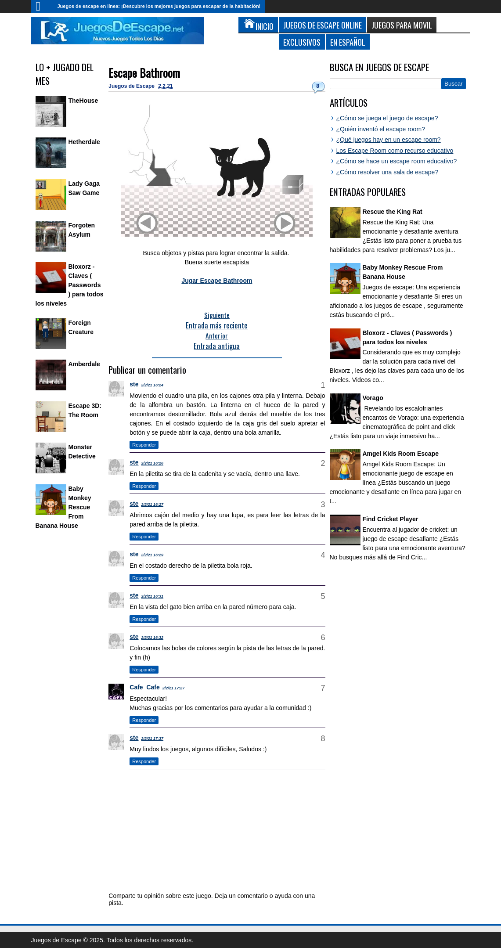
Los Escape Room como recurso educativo (395, 150)
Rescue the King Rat (392, 211)
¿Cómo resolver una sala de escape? (387, 172)
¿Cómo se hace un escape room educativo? (396, 161)
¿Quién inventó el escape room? (380, 129)
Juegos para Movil (401, 25)
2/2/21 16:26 (152, 463)
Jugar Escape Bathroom (216, 280)
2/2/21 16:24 (152, 385)
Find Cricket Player (390, 519)
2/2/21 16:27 (152, 504)
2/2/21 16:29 (152, 555)
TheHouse (83, 100)
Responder (144, 444)
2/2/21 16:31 (152, 596)
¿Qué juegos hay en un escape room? (388, 139)
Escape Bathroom (144, 73)
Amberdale (84, 364)
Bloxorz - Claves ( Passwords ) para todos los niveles (70, 285)
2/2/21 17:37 (152, 738)
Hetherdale (84, 141)
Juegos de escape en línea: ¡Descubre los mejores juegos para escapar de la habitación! (159, 6)
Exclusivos (302, 42)
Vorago (373, 397)
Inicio (42, 6)
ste (134, 384)
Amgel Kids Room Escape (401, 453)
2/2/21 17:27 (173, 688)
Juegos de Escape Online (322, 25)
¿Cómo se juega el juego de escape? (387, 118)
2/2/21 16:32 (152, 637)
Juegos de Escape (132, 86)
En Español (347, 42)
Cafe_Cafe (144, 687)
